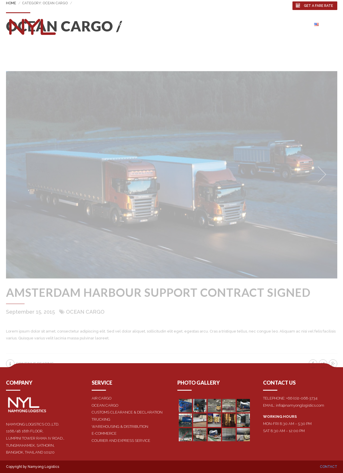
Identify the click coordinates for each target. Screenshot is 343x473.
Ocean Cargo (85, 317)
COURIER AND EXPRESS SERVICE (121, 440)
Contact (295, 24)
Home (122, 24)
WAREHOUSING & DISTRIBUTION (120, 426)
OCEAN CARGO (105, 405)
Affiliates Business (214, 24)
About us (147, 24)
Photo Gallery (259, 24)
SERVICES (175, 24)
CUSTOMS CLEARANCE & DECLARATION (127, 412)
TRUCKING (101, 419)
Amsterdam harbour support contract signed (158, 297)
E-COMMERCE (104, 433)
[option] (171, 179)
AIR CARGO (101, 398)
